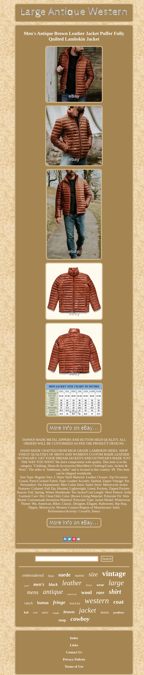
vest (35, 612)
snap (62, 620)
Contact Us (74, 652)
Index (74, 638)
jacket (87, 610)
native (79, 575)
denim (105, 612)
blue (51, 576)
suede (64, 575)
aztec (45, 612)
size (93, 574)
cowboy (80, 618)
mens (32, 592)
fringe (59, 602)
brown (69, 611)
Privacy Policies (74, 659)
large (116, 583)
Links (74, 645)
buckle (75, 603)
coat (118, 602)
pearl (26, 586)
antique (53, 591)
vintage (114, 573)
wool (86, 592)
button (43, 603)
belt (26, 612)
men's (38, 584)
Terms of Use (74, 666)
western (97, 600)
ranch (28, 603)
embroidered (33, 575)
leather (72, 583)
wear (100, 585)
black (53, 584)
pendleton (118, 612)
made (56, 613)
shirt (115, 591)
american (72, 594)
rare (100, 592)
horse (89, 585)
